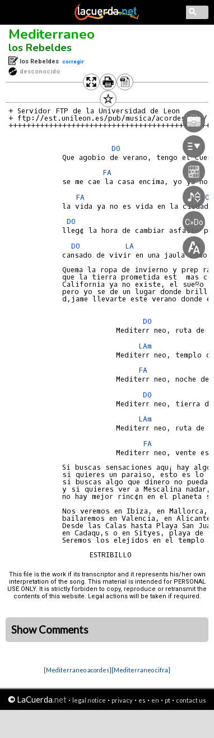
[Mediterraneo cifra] (140, 669)
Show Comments (50, 630)
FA (142, 370)
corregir (73, 61)
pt (167, 700)
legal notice (89, 700)
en (155, 700)
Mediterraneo (51, 34)
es (142, 700)
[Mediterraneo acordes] (77, 669)
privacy (122, 700)
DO (147, 395)
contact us (191, 700)
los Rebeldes (40, 47)
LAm (145, 346)
